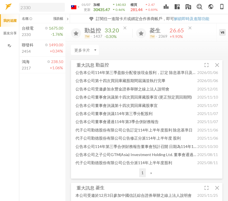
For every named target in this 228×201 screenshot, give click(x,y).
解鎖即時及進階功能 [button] (191, 18)
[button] (41, 7)
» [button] (151, 172)
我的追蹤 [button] (10, 20)
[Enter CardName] (85, 50)
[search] (42, 7)
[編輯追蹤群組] (9, 45)
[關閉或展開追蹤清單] (68, 18)
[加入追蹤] (76, 33)
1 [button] (142, 172)
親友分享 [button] (10, 33)
